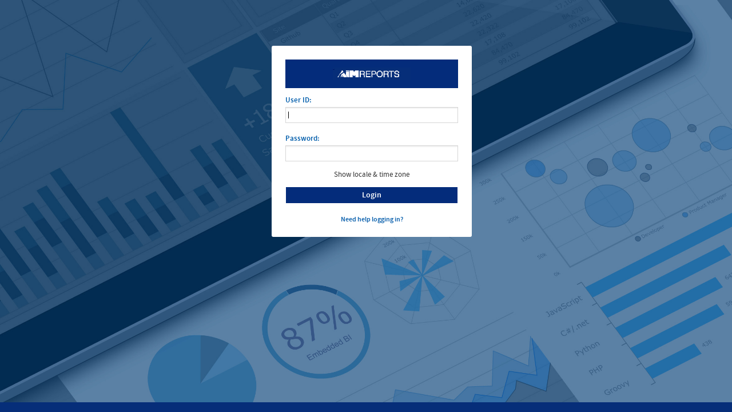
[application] (371, 153)
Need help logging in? (372, 219)
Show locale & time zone (371, 174)
